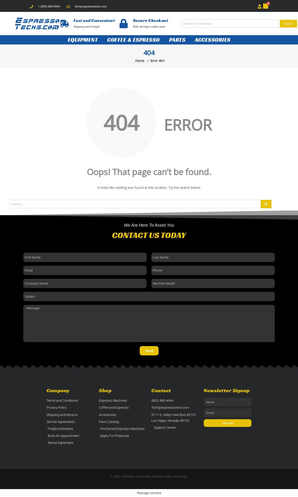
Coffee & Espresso (133, 39)
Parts (177, 39)
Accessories (212, 39)
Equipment (83, 39)
